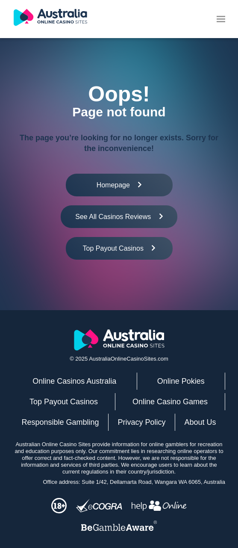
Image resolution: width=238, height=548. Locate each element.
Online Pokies (181, 381)
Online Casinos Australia (74, 381)
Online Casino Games (170, 401)
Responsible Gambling (60, 422)
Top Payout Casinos (63, 401)
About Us (200, 422)
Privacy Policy (142, 422)
